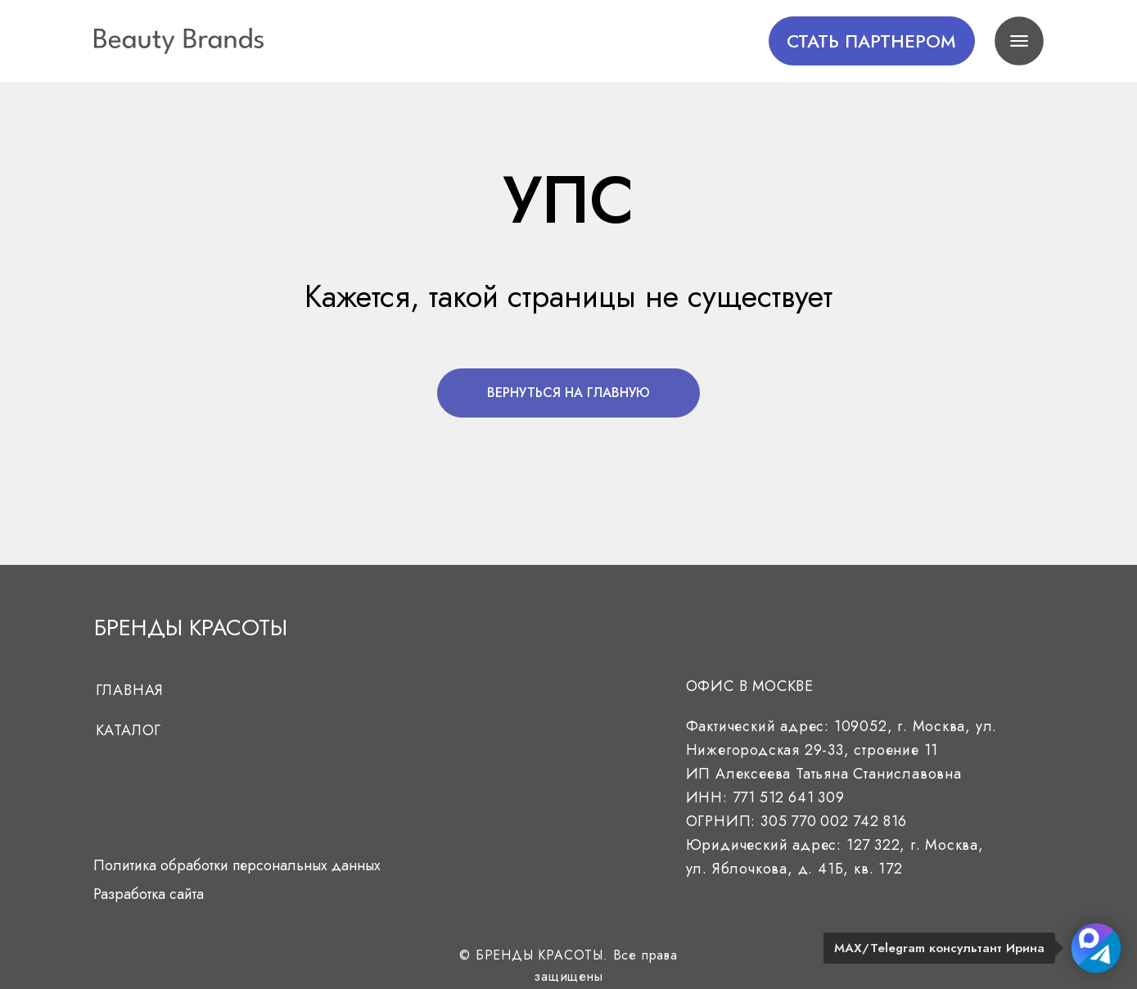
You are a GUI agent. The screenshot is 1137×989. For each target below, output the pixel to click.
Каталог (129, 730)
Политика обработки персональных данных (237, 865)
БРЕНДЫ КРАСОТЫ (190, 627)
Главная (130, 690)
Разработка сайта (148, 894)
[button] (872, 40)
